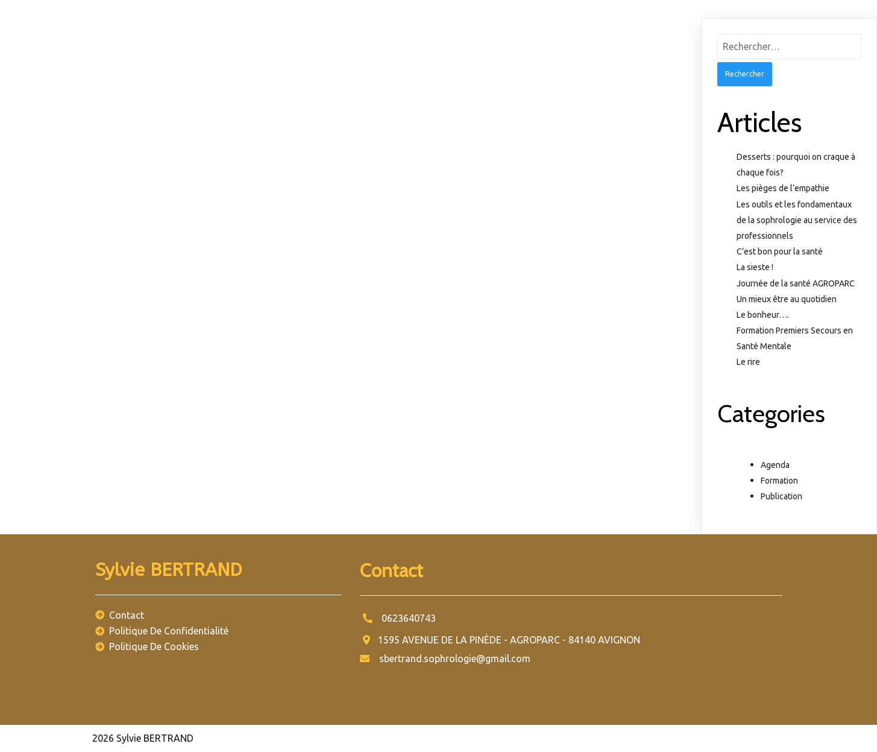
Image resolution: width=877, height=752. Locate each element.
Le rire (748, 362)
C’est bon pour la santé (780, 251)
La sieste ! (755, 267)
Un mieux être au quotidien (787, 299)
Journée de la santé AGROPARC (796, 283)
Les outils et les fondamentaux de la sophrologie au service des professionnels (797, 220)
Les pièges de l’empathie (783, 188)
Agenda (775, 465)
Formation (779, 480)
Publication (781, 496)
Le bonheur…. (763, 315)
